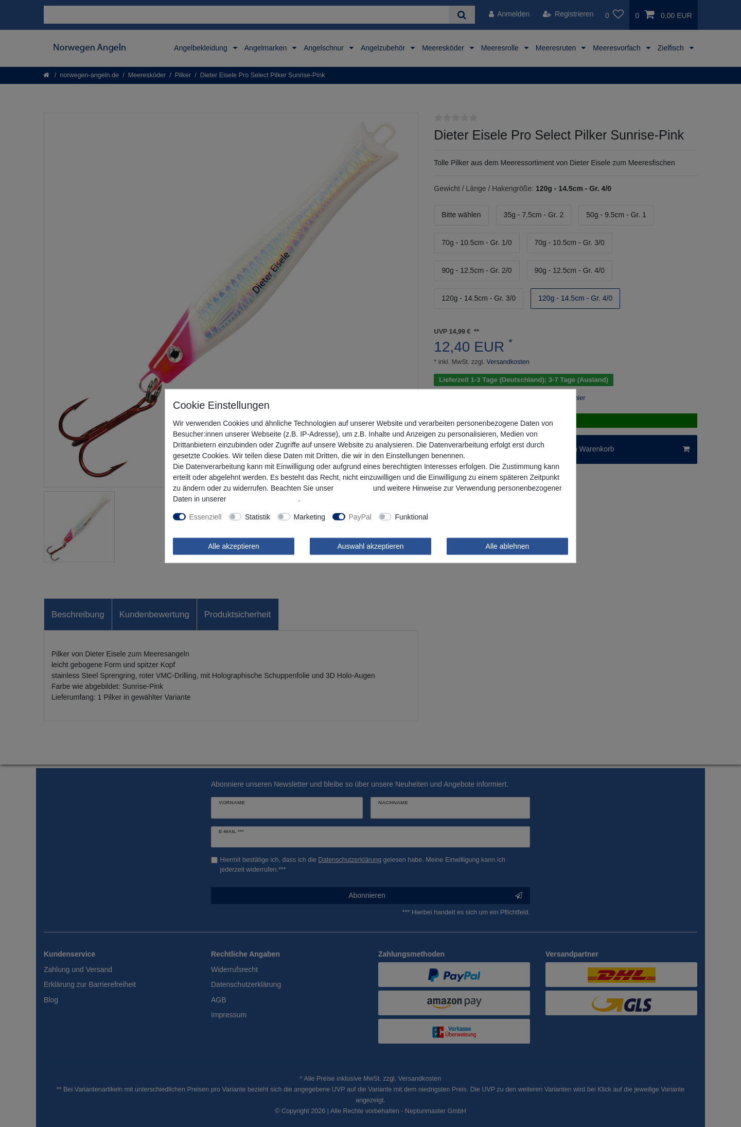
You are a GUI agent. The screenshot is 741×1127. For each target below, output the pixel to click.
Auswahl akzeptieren (370, 546)
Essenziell (205, 516)
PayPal (360, 516)
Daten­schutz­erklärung (263, 498)
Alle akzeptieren (233, 546)
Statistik (257, 516)
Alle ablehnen (508, 546)
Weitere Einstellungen (470, 516)
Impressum (353, 487)
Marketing (309, 516)
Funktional (411, 516)
